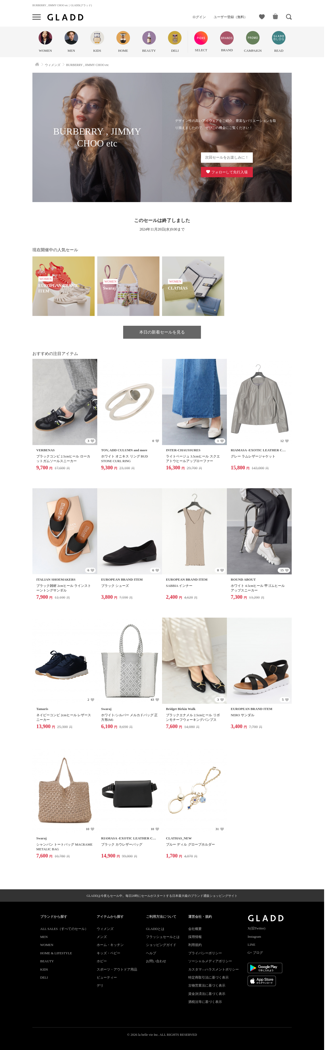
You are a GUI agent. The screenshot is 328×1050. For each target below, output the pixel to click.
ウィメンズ (105, 929)
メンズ (102, 937)
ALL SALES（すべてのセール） (64, 929)
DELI (44, 977)
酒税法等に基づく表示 (205, 1002)
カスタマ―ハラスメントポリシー (213, 969)
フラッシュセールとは (163, 937)
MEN (44, 937)
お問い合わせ (156, 961)
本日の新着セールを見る (162, 332)
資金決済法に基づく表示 (206, 994)
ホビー (102, 961)
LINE (251, 945)
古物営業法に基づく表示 (206, 985)
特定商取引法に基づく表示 (208, 977)
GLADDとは (155, 929)
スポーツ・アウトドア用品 (117, 969)
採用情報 (195, 937)
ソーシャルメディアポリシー (210, 961)
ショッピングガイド (161, 945)
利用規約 (195, 945)
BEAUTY (47, 961)
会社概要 (195, 929)
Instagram (254, 936)
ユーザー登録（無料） (230, 17)
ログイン (199, 17)
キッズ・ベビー (108, 953)
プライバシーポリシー (205, 953)
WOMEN (46, 945)
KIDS (44, 969)
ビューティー (107, 977)
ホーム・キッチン (110, 945)
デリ (100, 985)
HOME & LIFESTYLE (56, 953)
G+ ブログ (255, 953)
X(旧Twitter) (256, 928)
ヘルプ (151, 953)
